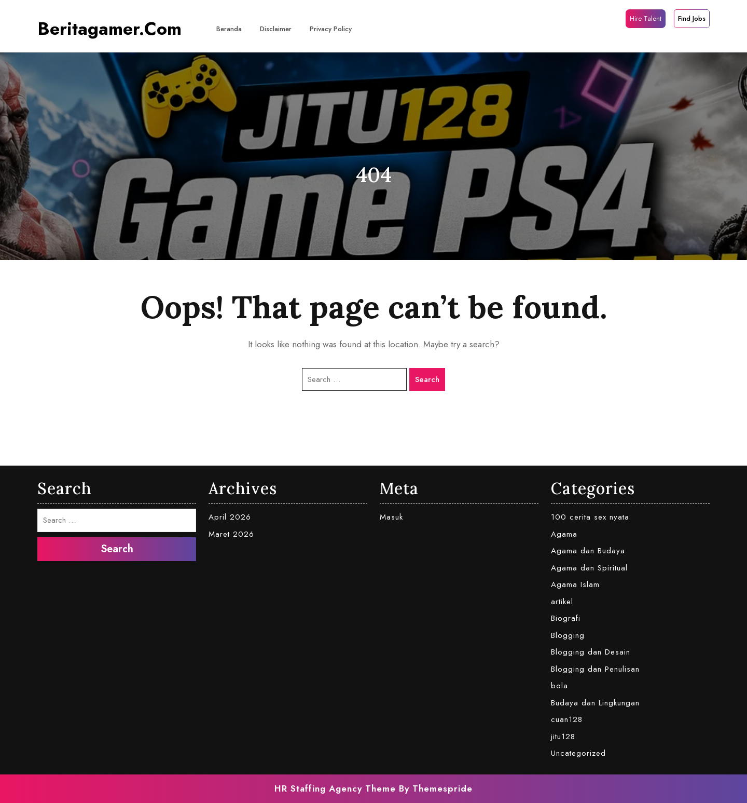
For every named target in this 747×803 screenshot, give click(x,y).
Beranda (229, 29)
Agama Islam (575, 584)
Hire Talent (645, 18)
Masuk (391, 517)
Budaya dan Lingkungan (595, 703)
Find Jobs (692, 18)
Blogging (568, 635)
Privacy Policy (331, 29)
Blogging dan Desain (590, 652)
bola (559, 685)
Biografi (565, 618)
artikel (562, 601)
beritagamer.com (109, 29)
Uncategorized (578, 753)
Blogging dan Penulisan (595, 669)
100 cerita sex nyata (590, 517)
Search (427, 379)
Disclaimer (276, 29)
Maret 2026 (231, 534)
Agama (564, 534)
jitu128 (563, 736)
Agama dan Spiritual (589, 568)
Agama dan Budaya (588, 550)
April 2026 (230, 517)
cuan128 (567, 719)
